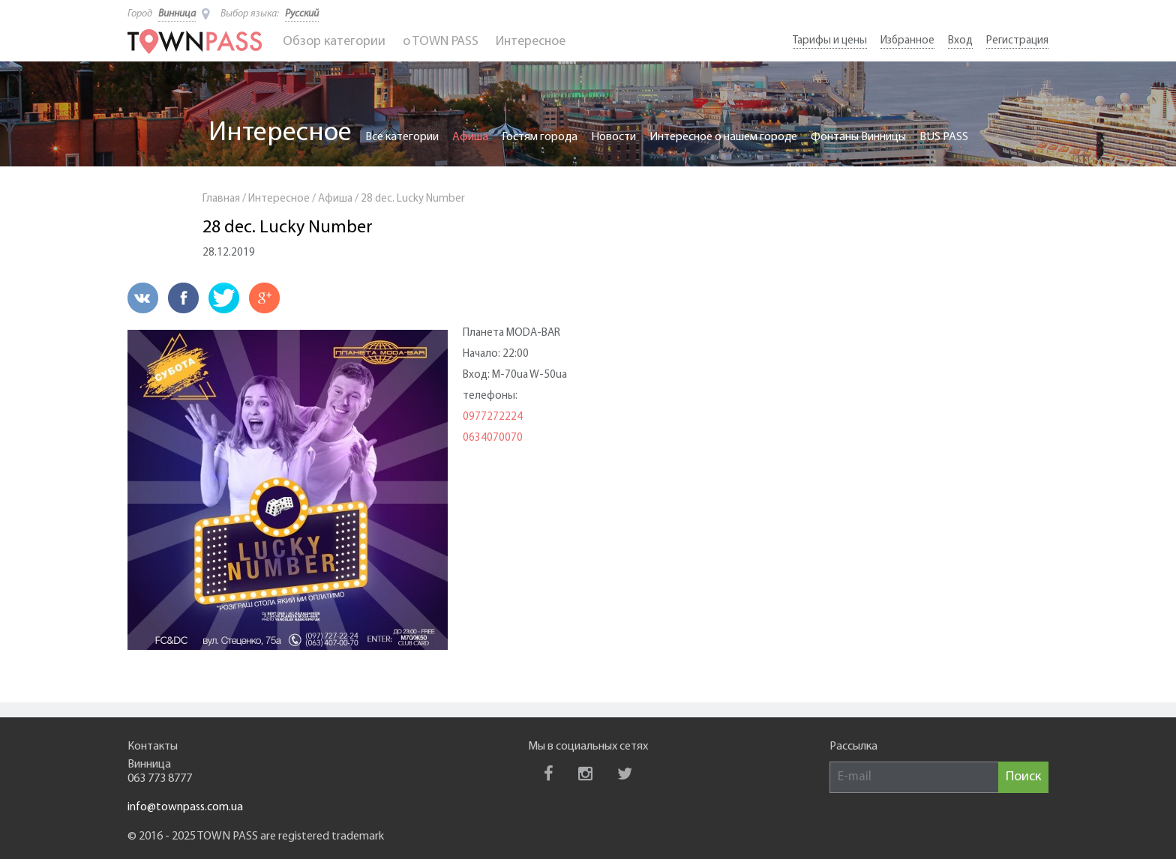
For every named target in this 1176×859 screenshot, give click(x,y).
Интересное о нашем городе (723, 137)
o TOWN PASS (440, 41)
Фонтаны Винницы (858, 137)
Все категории (402, 137)
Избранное (907, 40)
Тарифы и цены (830, 40)
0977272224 (493, 417)
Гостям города (540, 137)
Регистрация (1017, 40)
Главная (221, 199)
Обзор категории (334, 41)
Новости (613, 137)
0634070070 (493, 438)
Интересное (531, 41)
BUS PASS (944, 137)
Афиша (470, 137)
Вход (960, 40)
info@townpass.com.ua (185, 807)
